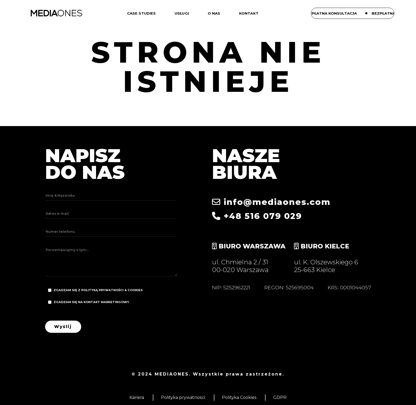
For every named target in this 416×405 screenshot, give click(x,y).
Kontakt (248, 13)
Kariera (136, 397)
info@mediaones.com (271, 202)
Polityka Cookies (239, 397)
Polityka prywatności (183, 397)
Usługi (182, 13)
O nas (214, 13)
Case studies (141, 13)
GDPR (280, 397)
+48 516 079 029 (257, 216)
